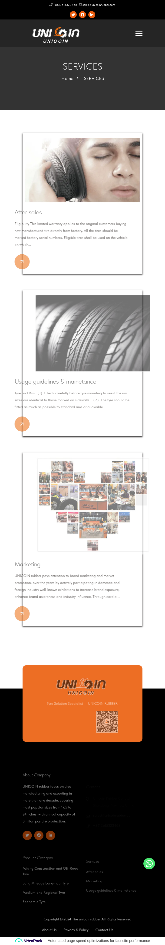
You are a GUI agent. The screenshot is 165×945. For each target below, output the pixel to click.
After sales (19, 212)
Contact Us (94, 930)
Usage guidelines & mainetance (46, 381)
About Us (38, 930)
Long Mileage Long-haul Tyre (46, 891)
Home (67, 78)
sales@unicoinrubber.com (97, 4)
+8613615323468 (63, 4)
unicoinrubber (100, 919)
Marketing (19, 564)
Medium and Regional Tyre (44, 900)
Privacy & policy (65, 930)
